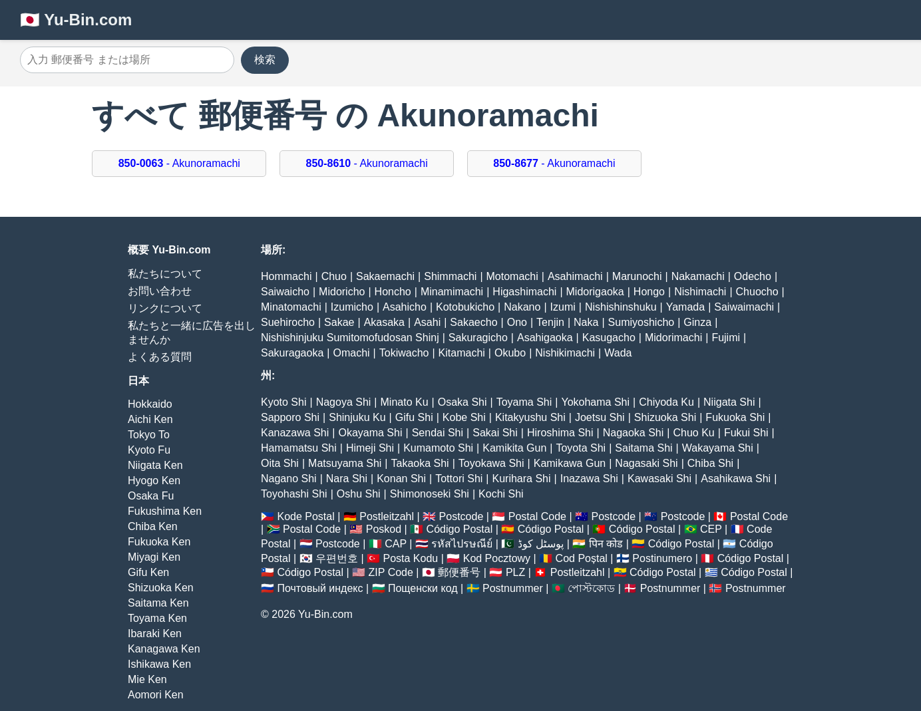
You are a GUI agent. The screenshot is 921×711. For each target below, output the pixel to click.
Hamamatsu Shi (299, 448)
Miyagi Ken (154, 557)
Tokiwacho (404, 352)
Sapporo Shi (290, 417)
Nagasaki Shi (646, 463)
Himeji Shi (370, 448)
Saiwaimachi (744, 307)
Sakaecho (473, 322)
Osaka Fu (151, 495)
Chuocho (757, 291)
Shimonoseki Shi (429, 493)
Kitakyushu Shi (530, 417)
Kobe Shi (464, 417)
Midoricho (342, 291)
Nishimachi (700, 291)
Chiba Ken (153, 526)
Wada (618, 352)
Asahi (427, 322)
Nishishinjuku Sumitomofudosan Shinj (350, 337)
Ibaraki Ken (155, 633)
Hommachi (286, 276)
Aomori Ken (156, 694)
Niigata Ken (155, 465)
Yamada (685, 307)
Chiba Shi (710, 463)
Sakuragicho (478, 337)
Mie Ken (147, 679)
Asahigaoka (545, 337)
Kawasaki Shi (659, 478)
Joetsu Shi (600, 417)
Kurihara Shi (521, 478)
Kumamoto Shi (438, 448)
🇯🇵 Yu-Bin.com (76, 20)
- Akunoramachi (179, 163)
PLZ (515, 572)
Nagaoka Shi (633, 432)
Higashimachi (524, 291)
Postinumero (662, 558)
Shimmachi (450, 276)
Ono (517, 322)
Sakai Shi (495, 432)
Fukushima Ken (165, 511)
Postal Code (537, 516)
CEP (711, 529)
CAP (396, 543)
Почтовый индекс (320, 588)
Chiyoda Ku (666, 402)
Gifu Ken (148, 572)
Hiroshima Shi (560, 432)
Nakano (522, 307)
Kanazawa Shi (295, 432)
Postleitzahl (386, 516)
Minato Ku (405, 402)
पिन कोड (606, 543)
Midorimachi (673, 337)
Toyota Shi (581, 448)
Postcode (461, 516)
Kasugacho (609, 337)
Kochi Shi (501, 493)
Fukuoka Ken (159, 541)
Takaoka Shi (420, 463)
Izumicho (352, 307)
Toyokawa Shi (491, 463)
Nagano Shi (289, 478)
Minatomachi (291, 307)
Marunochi (637, 276)
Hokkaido (150, 404)
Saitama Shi (643, 448)
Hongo (649, 291)
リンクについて (165, 308)
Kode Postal (305, 516)
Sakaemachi (385, 276)
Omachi (351, 352)
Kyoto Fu (149, 450)
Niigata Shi (729, 402)
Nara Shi (346, 478)
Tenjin (550, 322)
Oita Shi (280, 463)
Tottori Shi (458, 478)
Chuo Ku (693, 432)
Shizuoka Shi (665, 417)
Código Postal (460, 529)
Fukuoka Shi (735, 417)
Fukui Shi (746, 432)
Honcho (393, 291)
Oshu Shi (359, 493)
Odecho (752, 276)
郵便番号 (459, 572)
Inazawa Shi (589, 478)
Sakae (339, 322)
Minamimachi (452, 291)
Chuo (334, 276)
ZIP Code (391, 572)
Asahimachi (575, 276)
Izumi (563, 307)
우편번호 (336, 558)
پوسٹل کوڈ (541, 543)
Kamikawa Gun (570, 463)
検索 (265, 59)
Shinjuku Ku (357, 417)
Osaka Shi (462, 402)
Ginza (697, 322)
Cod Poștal (582, 558)
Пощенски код (423, 588)
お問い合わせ (160, 291)
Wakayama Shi (717, 448)
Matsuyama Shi (344, 463)
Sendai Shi (437, 432)
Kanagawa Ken (164, 648)
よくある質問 (160, 356)
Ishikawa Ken (159, 664)
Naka (586, 322)
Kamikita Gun (514, 448)
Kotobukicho (465, 307)
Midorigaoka (595, 291)
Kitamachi (462, 352)
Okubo (510, 352)
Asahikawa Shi (736, 478)
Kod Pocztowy (496, 558)
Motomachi (512, 276)
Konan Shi (401, 478)
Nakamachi (698, 276)
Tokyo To (149, 434)
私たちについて (165, 273)
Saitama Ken (158, 603)
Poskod (383, 529)
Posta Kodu (410, 558)
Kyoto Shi (283, 402)
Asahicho (405, 307)
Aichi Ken (150, 419)
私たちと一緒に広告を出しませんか (192, 332)
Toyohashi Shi (294, 493)
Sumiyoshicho (641, 322)
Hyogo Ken (154, 480)
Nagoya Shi (343, 402)
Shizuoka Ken (161, 587)
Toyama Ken (157, 618)
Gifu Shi (414, 417)
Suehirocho (288, 322)
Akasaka (384, 322)
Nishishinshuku (621, 307)
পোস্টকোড (591, 588)
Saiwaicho (285, 291)
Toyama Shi (524, 402)
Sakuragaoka (292, 352)
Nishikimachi (565, 352)
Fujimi (725, 337)
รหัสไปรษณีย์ (461, 543)
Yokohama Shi (595, 402)
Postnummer (512, 588)
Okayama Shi (370, 432)
